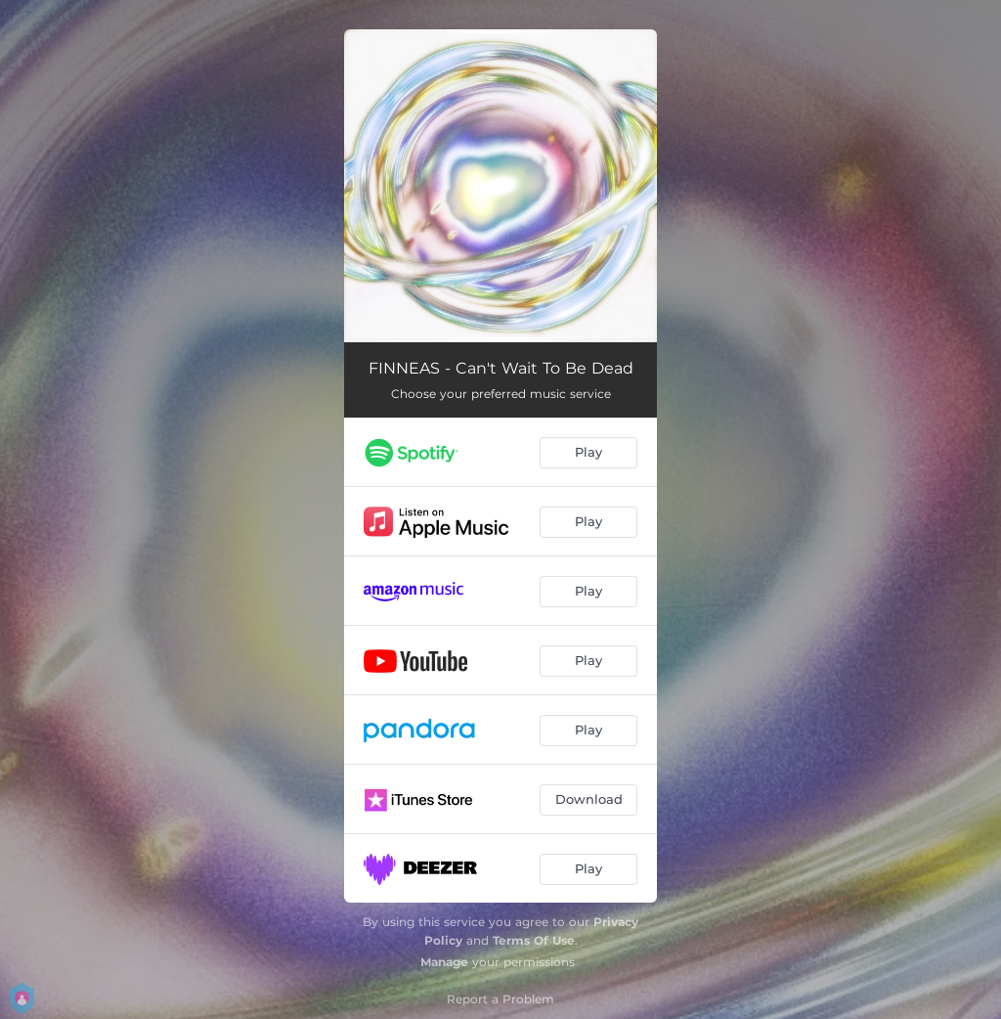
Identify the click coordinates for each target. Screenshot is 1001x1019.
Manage (444, 961)
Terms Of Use (534, 940)
